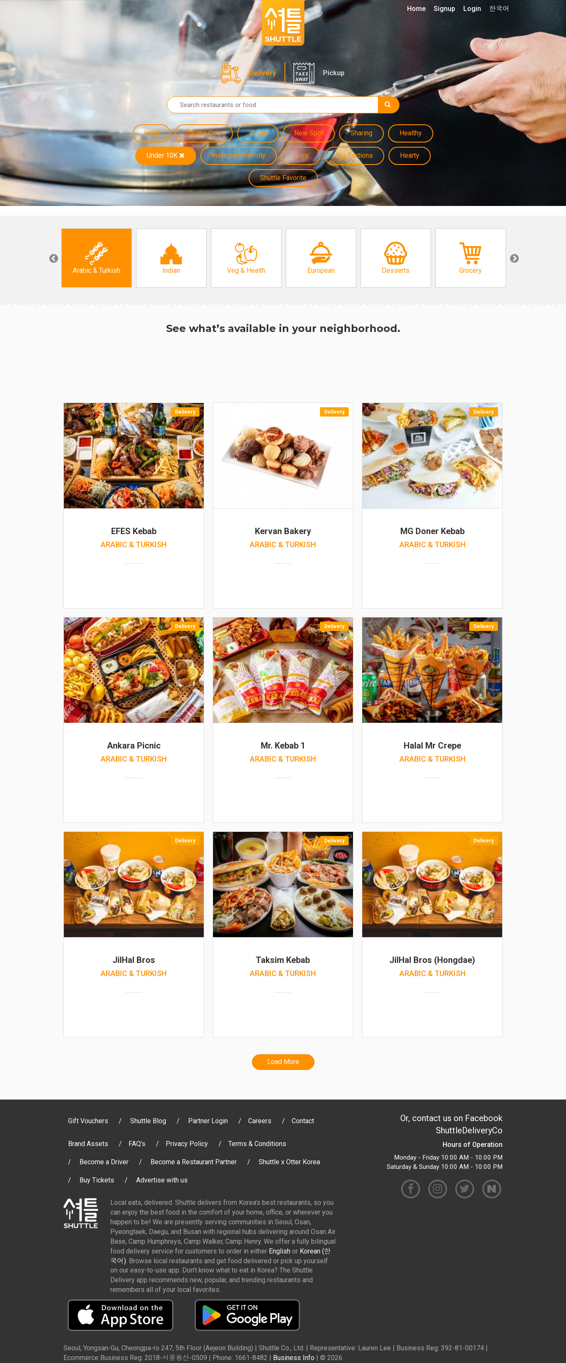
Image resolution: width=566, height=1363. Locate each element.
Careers (259, 1121)
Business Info (293, 1358)
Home (416, 9)
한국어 (499, 9)
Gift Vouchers (88, 1121)
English (279, 1251)
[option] (96, 258)
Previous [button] (53, 258)
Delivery (262, 73)
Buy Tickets (96, 1180)
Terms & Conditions (257, 1144)
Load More (283, 1062)
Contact (303, 1121)
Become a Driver (104, 1162)
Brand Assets (88, 1144)
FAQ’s (137, 1144)
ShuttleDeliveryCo (469, 1130)
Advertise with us (162, 1180)
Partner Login (208, 1121)
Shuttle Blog (148, 1121)
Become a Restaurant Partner (193, 1162)
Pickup (334, 73)
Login (472, 9)
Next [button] (513, 258)
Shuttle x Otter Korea (289, 1162)
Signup (444, 9)
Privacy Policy (187, 1144)
